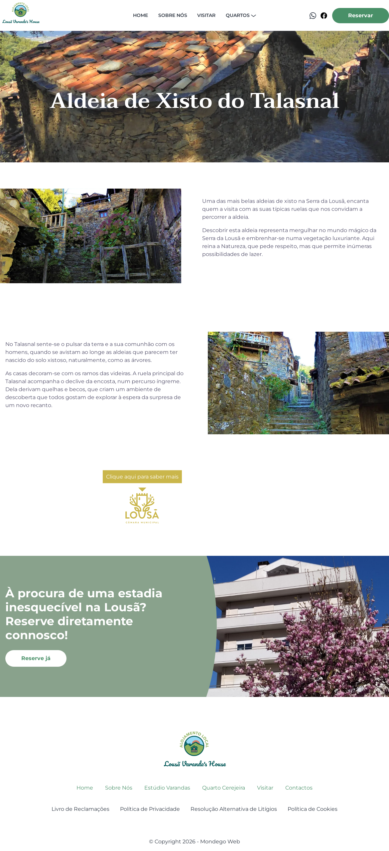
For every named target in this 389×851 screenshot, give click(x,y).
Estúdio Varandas (167, 788)
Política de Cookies (312, 809)
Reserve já (36, 658)
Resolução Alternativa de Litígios (234, 809)
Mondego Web (220, 841)
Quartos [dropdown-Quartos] (241, 15)
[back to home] (21, 15)
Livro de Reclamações (80, 809)
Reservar (360, 15)
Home (140, 15)
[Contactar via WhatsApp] (313, 16)
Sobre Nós (118, 788)
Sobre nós (172, 15)
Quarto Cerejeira (223, 788)
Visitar (206, 15)
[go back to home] (194, 749)
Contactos (299, 788)
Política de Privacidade (150, 809)
